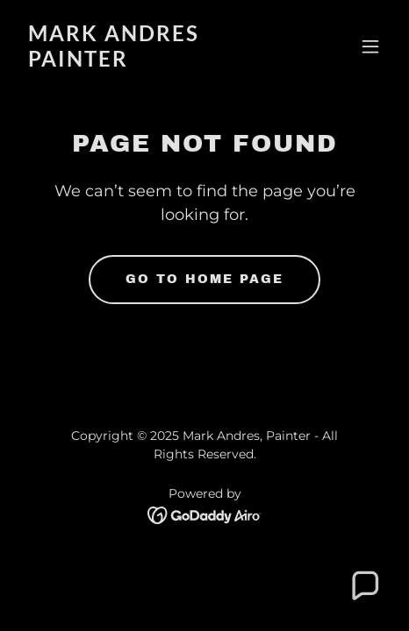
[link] (149, 61)
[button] (370, 46)
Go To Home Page (204, 279)
